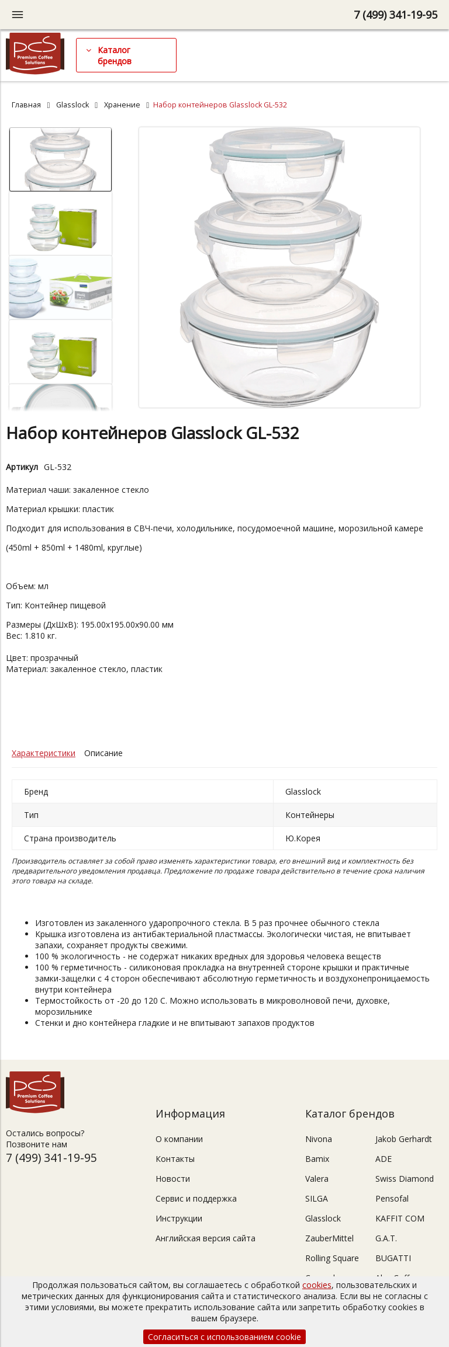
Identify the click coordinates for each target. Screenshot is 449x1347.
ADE (383, 1158)
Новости (173, 1178)
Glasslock (72, 105)
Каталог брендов (115, 55)
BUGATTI (393, 1258)
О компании (179, 1138)
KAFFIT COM (399, 1218)
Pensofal (392, 1198)
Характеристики (43, 752)
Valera (317, 1178)
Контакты (175, 1158)
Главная (26, 105)
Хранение (122, 105)
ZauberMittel (329, 1238)
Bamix (317, 1158)
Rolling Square (332, 1258)
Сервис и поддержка (196, 1198)
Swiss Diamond (404, 1178)
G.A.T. (386, 1238)
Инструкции (179, 1218)
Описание (103, 752)
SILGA (316, 1198)
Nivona (318, 1138)
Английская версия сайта (205, 1238)
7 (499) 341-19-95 (395, 15)
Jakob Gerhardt (403, 1138)
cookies (316, 1284)
